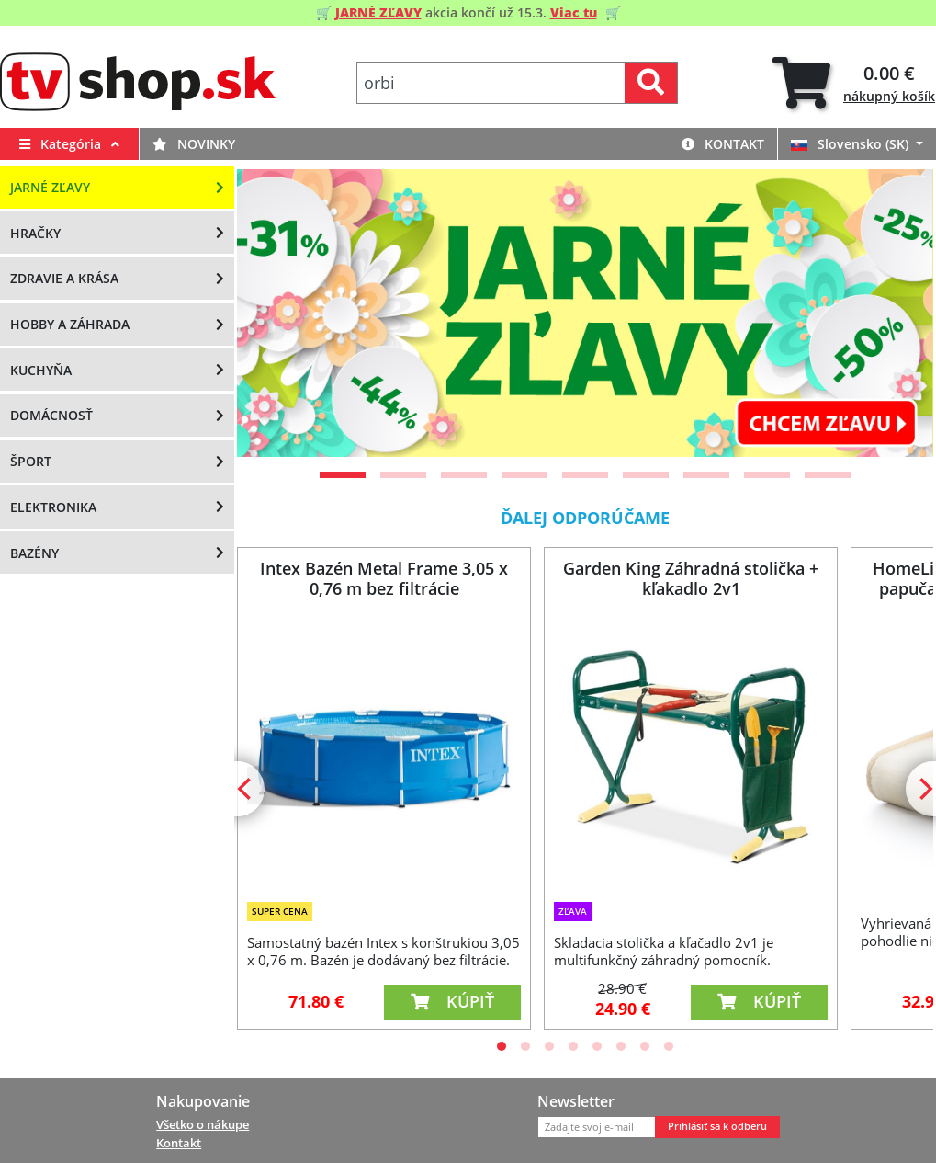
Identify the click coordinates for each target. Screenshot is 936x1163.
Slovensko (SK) (851, 144)
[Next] (896, 312)
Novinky (193, 144)
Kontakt (723, 144)
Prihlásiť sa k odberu (717, 1126)
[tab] (854, 83)
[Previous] (273, 312)
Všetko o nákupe (202, 1124)
